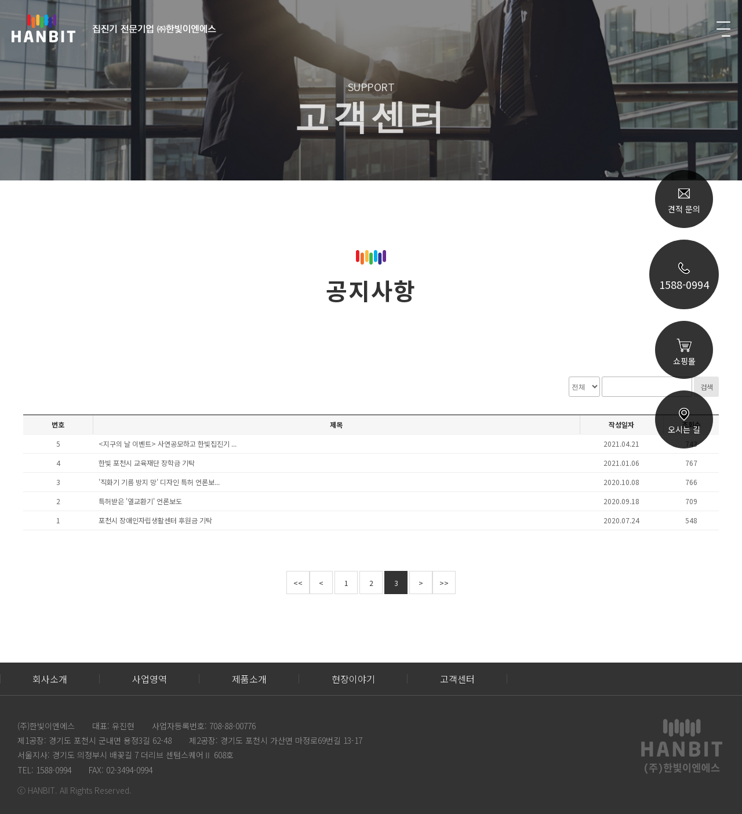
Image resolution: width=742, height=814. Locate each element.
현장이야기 (353, 679)
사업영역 (149, 679)
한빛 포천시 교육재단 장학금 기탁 (147, 463)
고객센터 (457, 679)
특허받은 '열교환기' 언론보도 (140, 501)
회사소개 (49, 679)
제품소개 (249, 679)
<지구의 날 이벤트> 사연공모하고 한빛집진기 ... (168, 443)
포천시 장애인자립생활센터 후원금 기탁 (155, 520)
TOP (684, 581)
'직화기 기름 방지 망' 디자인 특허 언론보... (159, 482)
